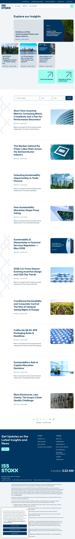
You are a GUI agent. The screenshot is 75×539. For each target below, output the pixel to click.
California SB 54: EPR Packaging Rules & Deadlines (25, 333)
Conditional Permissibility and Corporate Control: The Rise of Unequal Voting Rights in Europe (27, 305)
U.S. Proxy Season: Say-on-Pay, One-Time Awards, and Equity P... (27, 59)
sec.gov (59, 493)
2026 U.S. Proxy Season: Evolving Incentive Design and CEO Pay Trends (28, 271)
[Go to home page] (5, 6)
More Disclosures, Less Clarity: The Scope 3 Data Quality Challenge (28, 397)
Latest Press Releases (46, 76)
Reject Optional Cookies (15, 531)
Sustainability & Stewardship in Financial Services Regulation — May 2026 (27, 244)
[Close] (26, 511)
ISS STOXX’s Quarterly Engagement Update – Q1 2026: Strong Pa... (10, 60)
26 (50, 419)
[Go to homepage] (9, 468)
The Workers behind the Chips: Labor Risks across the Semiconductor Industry (28, 150)
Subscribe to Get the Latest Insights (64, 77)
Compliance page (18, 495)
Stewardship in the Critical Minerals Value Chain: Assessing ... (45, 59)
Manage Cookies (15, 534)
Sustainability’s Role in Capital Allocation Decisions (26, 365)
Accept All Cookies (15, 527)
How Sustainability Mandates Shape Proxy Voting (26, 210)
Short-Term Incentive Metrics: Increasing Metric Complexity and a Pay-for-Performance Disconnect (28, 115)
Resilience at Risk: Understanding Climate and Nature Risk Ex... (27, 34)
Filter (69, 98)
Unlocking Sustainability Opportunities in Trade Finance (27, 178)
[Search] (72, 6)
